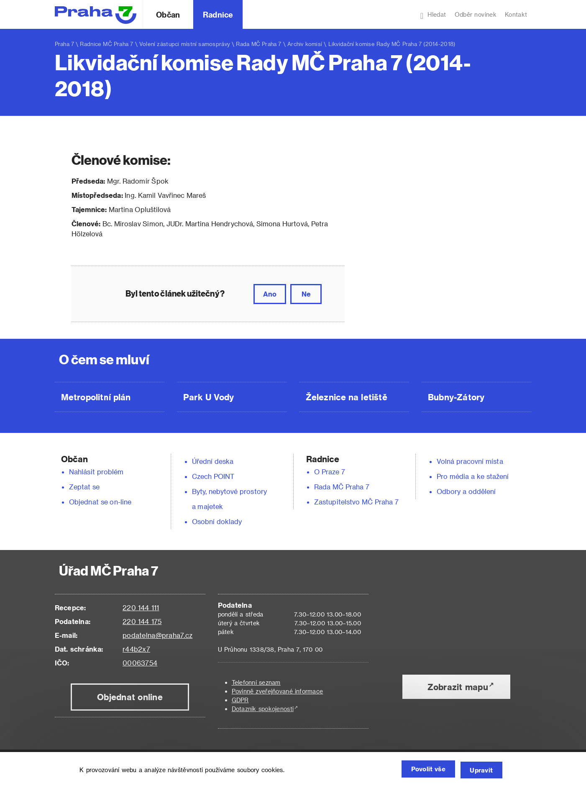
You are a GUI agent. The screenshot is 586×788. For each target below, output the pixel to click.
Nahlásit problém (96, 472)
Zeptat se (84, 487)
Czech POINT (213, 476)
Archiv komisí (304, 44)
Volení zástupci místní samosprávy (184, 44)
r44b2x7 (136, 649)
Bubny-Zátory (456, 397)
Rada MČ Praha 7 (258, 44)
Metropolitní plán (96, 397)
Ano (269, 294)
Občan (167, 14)
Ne (306, 294)
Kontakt (516, 14)
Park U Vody (208, 397)
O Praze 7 (329, 472)
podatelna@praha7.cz (157, 635)
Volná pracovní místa (470, 461)
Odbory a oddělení (466, 491)
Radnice (218, 14)
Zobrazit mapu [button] (457, 687)
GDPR (240, 700)
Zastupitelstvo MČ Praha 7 (356, 502)
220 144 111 (141, 607)
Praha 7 (64, 44)
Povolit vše (419, 770)
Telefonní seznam (256, 682)
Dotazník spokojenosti (263, 708)
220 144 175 (142, 621)
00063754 (140, 663)
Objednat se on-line (100, 502)
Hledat (433, 15)
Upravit (479, 770)
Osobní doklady (217, 521)
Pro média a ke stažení (473, 476)
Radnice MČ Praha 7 (106, 44)
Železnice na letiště (346, 397)
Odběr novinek (475, 14)
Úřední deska (213, 461)
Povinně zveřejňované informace (277, 691)
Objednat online (130, 697)
